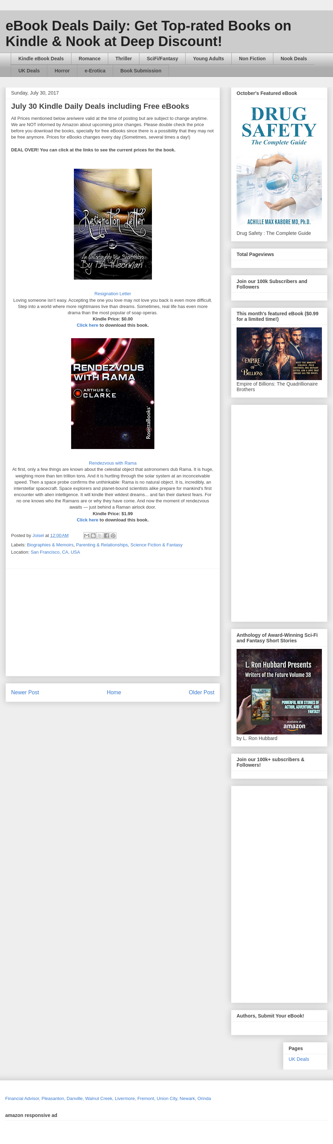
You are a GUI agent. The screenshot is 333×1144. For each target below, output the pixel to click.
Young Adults (208, 58)
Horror (62, 70)
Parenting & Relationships (102, 544)
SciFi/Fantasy (162, 58)
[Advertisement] (138, 622)
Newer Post (25, 692)
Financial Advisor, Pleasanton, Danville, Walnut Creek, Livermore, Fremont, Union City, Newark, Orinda (108, 1098)
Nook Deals (294, 58)
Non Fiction (252, 58)
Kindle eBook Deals (41, 58)
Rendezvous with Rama (112, 463)
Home (114, 692)
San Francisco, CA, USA (55, 552)
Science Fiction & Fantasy (156, 544)
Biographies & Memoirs (50, 544)
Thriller (124, 58)
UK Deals (29, 70)
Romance (90, 58)
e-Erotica (95, 70)
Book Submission (140, 70)
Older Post (201, 692)
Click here (87, 325)
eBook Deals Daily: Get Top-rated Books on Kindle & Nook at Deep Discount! (148, 33)
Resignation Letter (112, 293)
